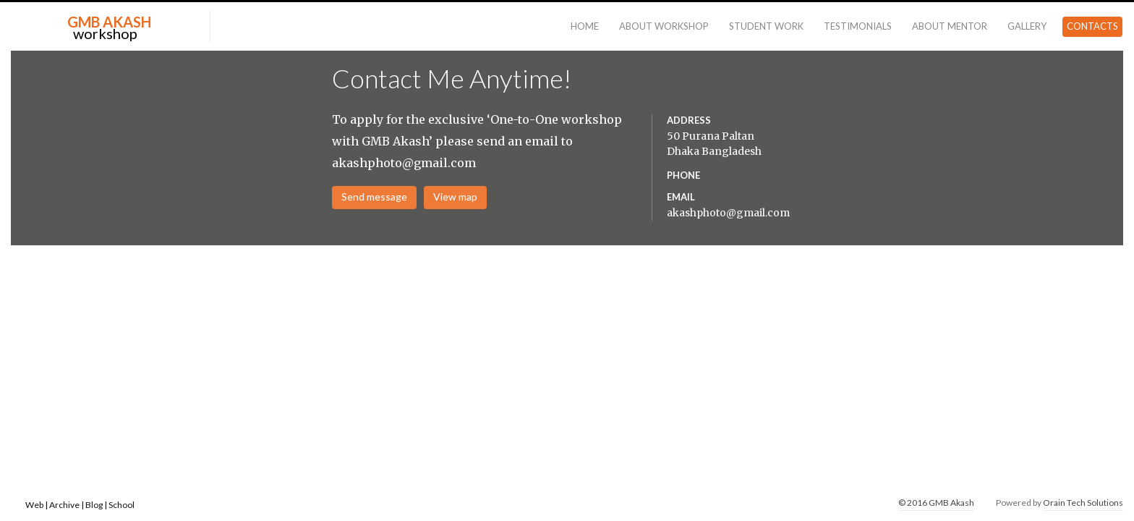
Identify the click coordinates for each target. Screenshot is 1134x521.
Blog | (96, 504)
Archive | (67, 504)
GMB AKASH (109, 21)
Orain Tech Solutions (1083, 502)
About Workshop (664, 26)
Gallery (1026, 26)
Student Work (766, 26)
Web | (37, 504)
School (121, 504)
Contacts (1092, 26)
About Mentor (949, 26)
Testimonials (858, 26)
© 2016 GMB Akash (936, 502)
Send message (374, 196)
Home (585, 26)
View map (455, 196)
